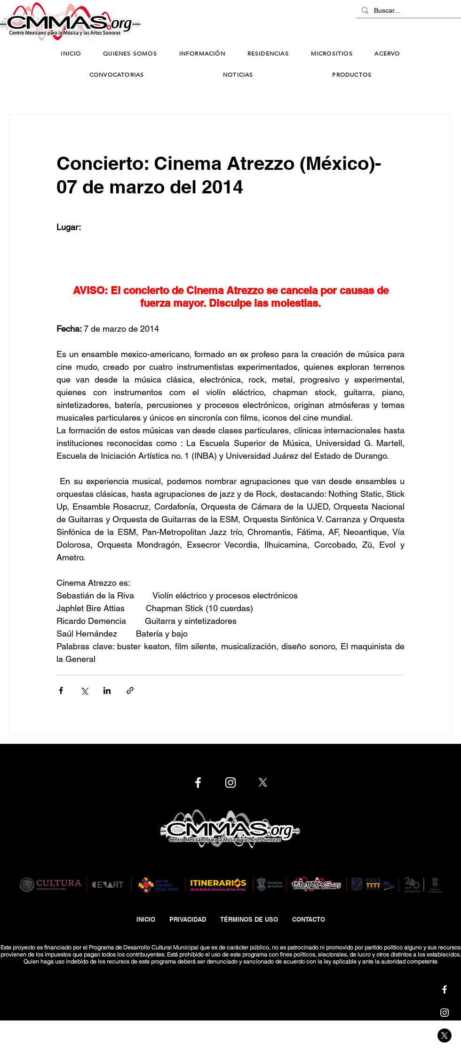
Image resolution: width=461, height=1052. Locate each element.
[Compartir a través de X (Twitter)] (83, 690)
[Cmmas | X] (444, 1035)
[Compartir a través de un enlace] (130, 690)
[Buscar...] (407, 10)
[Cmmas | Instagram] (444, 1012)
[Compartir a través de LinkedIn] (107, 690)
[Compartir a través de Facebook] (60, 690)
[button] (202, 54)
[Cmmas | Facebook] (444, 989)
